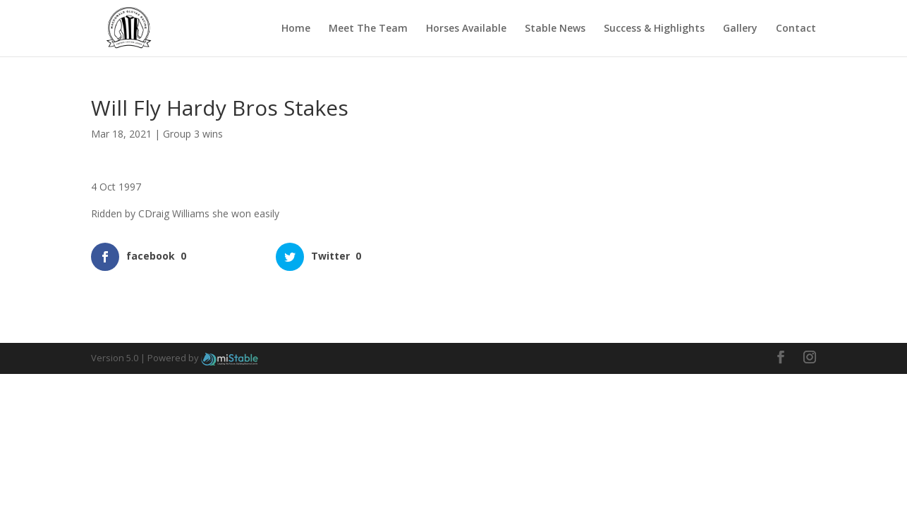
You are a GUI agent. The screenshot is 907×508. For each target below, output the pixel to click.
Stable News (555, 29)
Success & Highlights (654, 29)
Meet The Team (368, 29)
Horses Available (466, 29)
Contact (796, 29)
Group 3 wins (193, 133)
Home (295, 29)
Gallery (740, 29)
